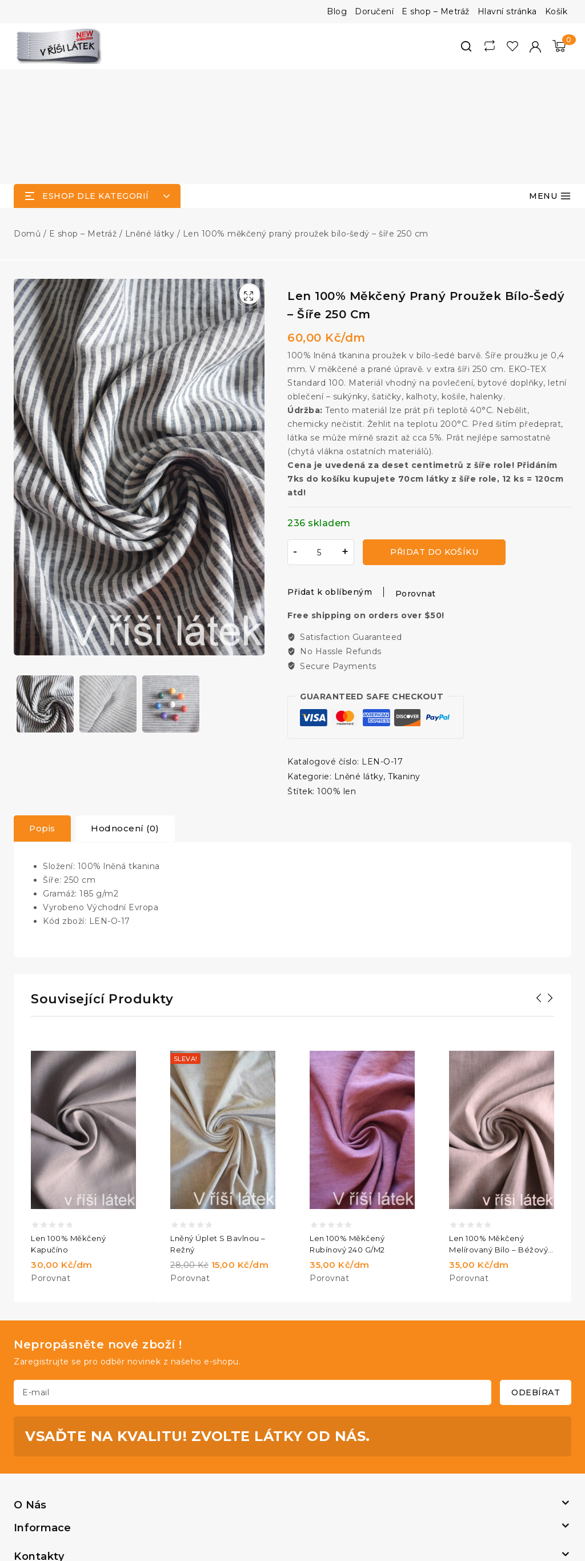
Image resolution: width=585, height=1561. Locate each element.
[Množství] (319, 437)
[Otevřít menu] (550, 81)
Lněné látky (359, 662)
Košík (556, 11)
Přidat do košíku (434, 437)
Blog (337, 11)
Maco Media (360, 1511)
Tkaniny (404, 662)
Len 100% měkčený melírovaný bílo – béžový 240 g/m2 (498, 1129)
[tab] (42, 714)
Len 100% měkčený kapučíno (68, 1129)
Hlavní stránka (507, 11)
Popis (42, 713)
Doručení (374, 11)
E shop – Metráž (436, 11)
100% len (336, 676)
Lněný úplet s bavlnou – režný (218, 1129)
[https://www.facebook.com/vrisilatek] (289, 1490)
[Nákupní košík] (559, 46)
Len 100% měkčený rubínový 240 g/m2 (347, 1129)
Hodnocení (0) (125, 713)
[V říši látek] (59, 46)
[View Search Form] (466, 46)
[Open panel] (97, 81)
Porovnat (415, 479)
